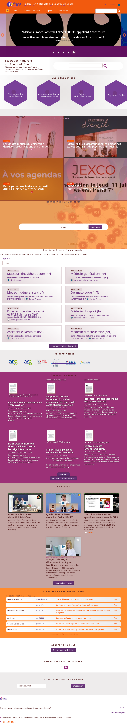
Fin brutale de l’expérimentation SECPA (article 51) (25, 404)
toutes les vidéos (64, 583)
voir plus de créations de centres (64, 634)
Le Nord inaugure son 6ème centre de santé (75, 599)
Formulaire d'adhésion (63, 650)
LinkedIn (61, 667)
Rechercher (119, 11)
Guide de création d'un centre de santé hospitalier (77, 605)
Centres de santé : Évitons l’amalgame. (94, 447)
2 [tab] (58, 52)
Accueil (8, 10)
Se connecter (109, 4)
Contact (122, 707)
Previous (2, 35)
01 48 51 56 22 (9, 722)
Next (124, 35)
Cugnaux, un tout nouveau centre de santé (73, 618)
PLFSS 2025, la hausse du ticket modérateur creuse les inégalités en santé (21, 446)
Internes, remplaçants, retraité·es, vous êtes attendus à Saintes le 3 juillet (83, 611)
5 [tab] (73, 52)
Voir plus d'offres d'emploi (63, 346)
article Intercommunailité (96, 395)
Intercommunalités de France (99, 411)
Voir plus (63, 474)
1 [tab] (53, 52)
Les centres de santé (33, 10)
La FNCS (15, 10)
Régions (50, 10)
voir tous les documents (63, 478)
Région (6, 259)
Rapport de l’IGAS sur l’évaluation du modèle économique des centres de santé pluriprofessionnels (60, 400)
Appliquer (95, 227)
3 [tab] (63, 52)
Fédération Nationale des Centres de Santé (48, 4)
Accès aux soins (65, 10)
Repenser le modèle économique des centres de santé (101, 400)
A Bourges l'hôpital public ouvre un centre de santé (77, 623)
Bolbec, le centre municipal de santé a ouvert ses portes (80, 629)
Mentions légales (118, 712)
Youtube (66, 667)
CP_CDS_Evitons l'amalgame (97, 442)
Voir (115, 599)
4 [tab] (68, 52)
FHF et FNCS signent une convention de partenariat (60, 451)
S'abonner (78, 685)
